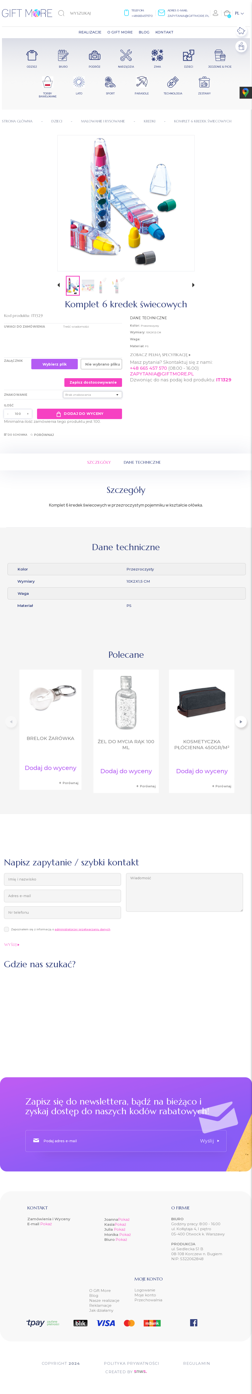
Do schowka (15, 434)
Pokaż (46, 1224)
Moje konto (145, 1295)
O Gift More (100, 1290)
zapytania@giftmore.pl (188, 16)
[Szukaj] (83, 13)
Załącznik (13, 361)
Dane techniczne (142, 462)
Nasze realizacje (104, 1300)
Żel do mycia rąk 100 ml (126, 744)
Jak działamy (101, 1310)
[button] (58, 285)
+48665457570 (142, 16)
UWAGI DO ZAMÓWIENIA (24, 326)
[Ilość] (18, 413)
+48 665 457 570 (148, 368)
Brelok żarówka (50, 738)
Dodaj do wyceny (79, 414)
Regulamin (196, 1363)
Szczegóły (99, 462)
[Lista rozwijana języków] (239, 13)
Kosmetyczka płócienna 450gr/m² (201, 744)
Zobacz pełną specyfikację (160, 354)
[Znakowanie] (92, 394)
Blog (93, 1295)
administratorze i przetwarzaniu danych (82, 929)
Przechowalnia (148, 1300)
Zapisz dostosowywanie (93, 382)
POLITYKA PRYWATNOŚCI (131, 1363)
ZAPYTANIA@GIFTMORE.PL (162, 374)
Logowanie (144, 1290)
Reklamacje (100, 1305)
